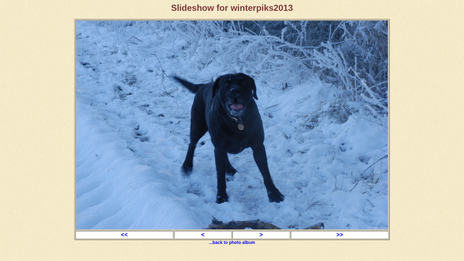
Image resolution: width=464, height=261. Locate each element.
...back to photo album (232, 242)
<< (124, 235)
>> (339, 235)
